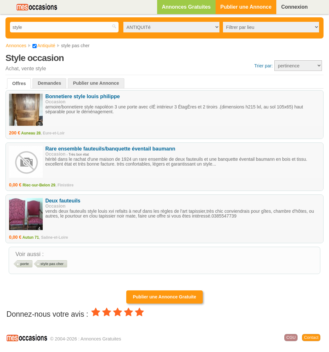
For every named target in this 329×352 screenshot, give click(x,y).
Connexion (294, 7)
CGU (291, 337)
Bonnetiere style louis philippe (82, 96)
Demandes (49, 83)
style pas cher (52, 264)
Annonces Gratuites (186, 7)
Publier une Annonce (245, 7)
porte (24, 264)
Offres (19, 83)
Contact (311, 337)
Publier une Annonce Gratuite (164, 296)
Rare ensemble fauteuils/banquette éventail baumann (110, 148)
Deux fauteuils (62, 200)
